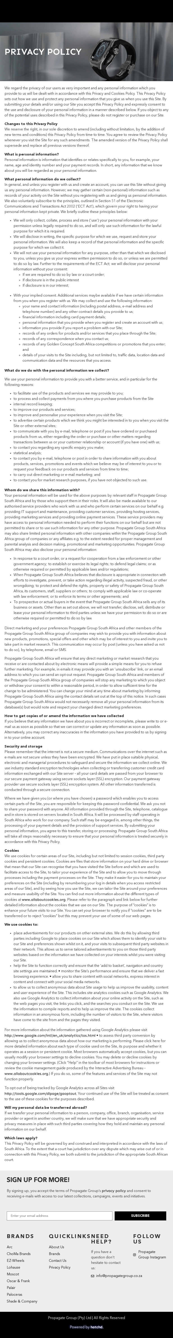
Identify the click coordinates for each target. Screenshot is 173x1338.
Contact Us (57, 1261)
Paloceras (14, 1295)
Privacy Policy (60, 1268)
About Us (56, 1247)
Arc (9, 1247)
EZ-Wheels (15, 1261)
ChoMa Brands (19, 1254)
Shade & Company (22, 1301)
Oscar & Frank (18, 1281)
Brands (54, 1254)
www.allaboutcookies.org (44, 899)
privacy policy (114, 1191)
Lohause (13, 1268)
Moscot (13, 1274)
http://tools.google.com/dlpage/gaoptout (40, 1093)
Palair (11, 1288)
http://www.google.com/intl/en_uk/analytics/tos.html (50, 1035)
